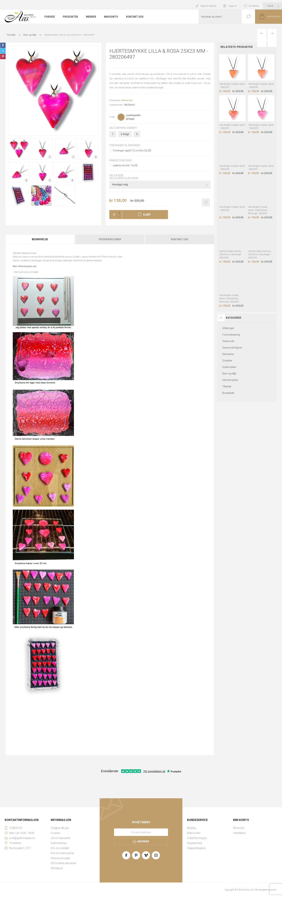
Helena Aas (127, 100)
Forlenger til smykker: (124, 145)
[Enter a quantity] (113, 214)
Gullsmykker (229, 367)
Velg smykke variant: (123, 127)
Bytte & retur (194, 833)
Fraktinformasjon (197, 838)
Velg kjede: (116, 175)
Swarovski (228, 341)
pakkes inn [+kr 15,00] (125, 165)
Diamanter (228, 354)
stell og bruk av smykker (26, 272)
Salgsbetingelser (196, 848)
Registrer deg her (208, 6)
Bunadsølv (228, 392)
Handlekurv (239, 833)
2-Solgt (125, 134)
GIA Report (57, 868)
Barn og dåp (229, 373)
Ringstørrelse (194, 843)
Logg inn (232, 6)
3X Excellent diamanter (63, 863)
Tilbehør (226, 386)
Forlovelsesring (231, 334)
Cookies (55, 833)
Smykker (227, 360)
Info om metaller (60, 848)
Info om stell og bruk (62, 853)
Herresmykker (230, 380)
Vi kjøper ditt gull (60, 828)
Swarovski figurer (232, 347)
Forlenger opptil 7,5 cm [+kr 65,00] (132, 150)
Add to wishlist (206, 202)
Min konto (238, 828)
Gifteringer (228, 328)
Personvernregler (60, 858)
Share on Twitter (3, 51)
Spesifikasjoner (110, 239)
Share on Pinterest (3, 56)
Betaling (191, 828)
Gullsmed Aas (59, 843)
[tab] (40, 239)
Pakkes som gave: (120, 160)
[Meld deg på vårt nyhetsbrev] (141, 832)
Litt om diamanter (60, 838)
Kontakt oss (179, 239)
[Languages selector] (272, 6)
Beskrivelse (40, 239)
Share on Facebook (3, 45)
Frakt (112, 117)
